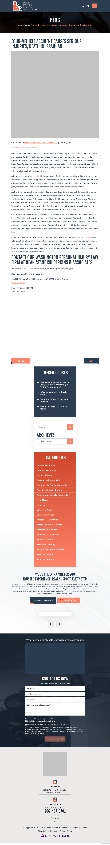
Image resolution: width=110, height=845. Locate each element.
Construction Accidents (49, 491)
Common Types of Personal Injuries (55, 400)
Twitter (55, 824)
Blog (27, 25)
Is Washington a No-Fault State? (53, 393)
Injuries (41, 506)
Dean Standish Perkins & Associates (41, 142)
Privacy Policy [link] (66, 833)
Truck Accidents (45, 561)
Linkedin (60, 824)
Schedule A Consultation (42, 602)
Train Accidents (45, 556)
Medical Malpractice (48, 521)
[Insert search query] (55, 427)
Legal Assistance (46, 516)
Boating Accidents (47, 471)
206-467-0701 (70, 602)
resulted (37, 176)
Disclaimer (28, 721)
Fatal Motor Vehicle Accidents (25, 147)
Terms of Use (50, 721)
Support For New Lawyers (51, 551)
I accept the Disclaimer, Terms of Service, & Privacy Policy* (48, 727)
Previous (21, 361)
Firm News (42, 501)
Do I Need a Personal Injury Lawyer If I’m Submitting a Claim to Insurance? (55, 384)
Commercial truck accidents (52, 486)
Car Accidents (44, 476)
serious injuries (85, 237)
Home (19, 25)
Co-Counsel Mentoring (49, 481)
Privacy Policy (39, 721)
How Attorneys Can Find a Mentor (54, 407)
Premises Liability (46, 546)
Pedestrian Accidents (48, 536)
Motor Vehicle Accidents (50, 526)
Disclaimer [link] (42, 833)
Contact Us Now (55, 681)
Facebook (50, 824)
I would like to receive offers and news (41, 723)
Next (90, 361)
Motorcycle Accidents (48, 531)
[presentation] (51, 626)
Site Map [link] (53, 833)
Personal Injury (45, 541)
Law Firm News (45, 511)
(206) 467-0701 (18, 282)
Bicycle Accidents (46, 466)
